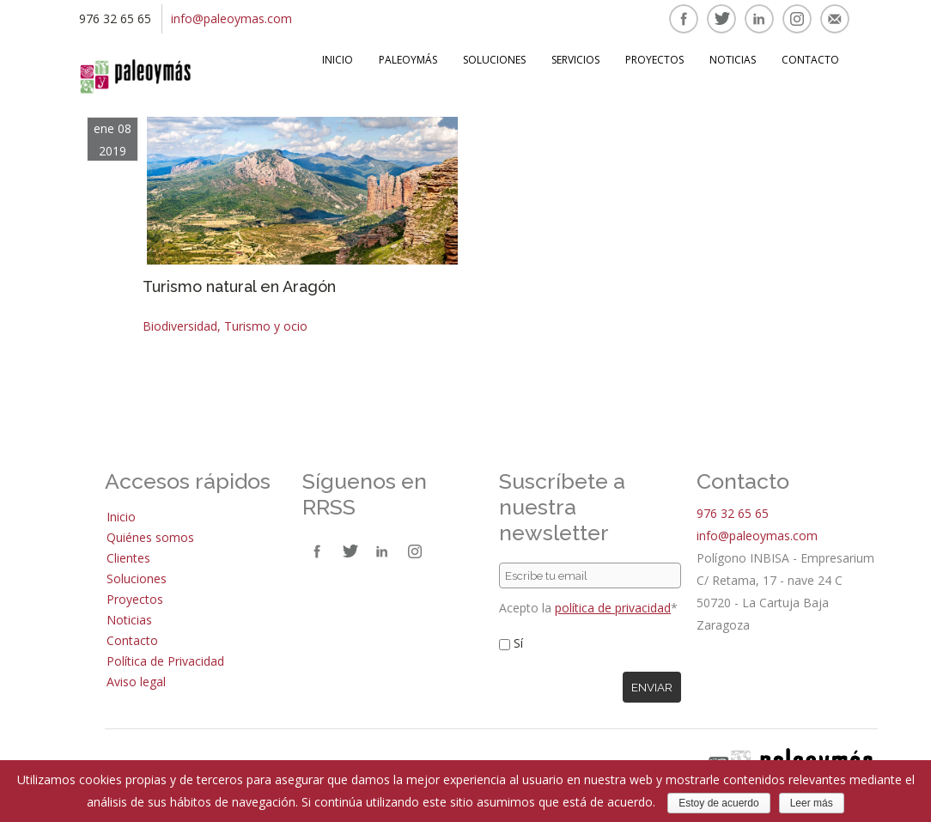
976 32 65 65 (733, 513)
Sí (518, 643)
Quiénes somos (150, 537)
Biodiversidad (180, 326)
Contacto (810, 59)
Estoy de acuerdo (718, 803)
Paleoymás (408, 59)
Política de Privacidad (165, 661)
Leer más (811, 803)
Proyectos (654, 59)
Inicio (337, 59)
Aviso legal (136, 681)
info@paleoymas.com (231, 18)
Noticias (732, 59)
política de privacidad (613, 608)
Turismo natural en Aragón (239, 286)
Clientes (128, 558)
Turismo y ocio (265, 326)
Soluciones (494, 59)
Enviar (651, 687)
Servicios (575, 59)
